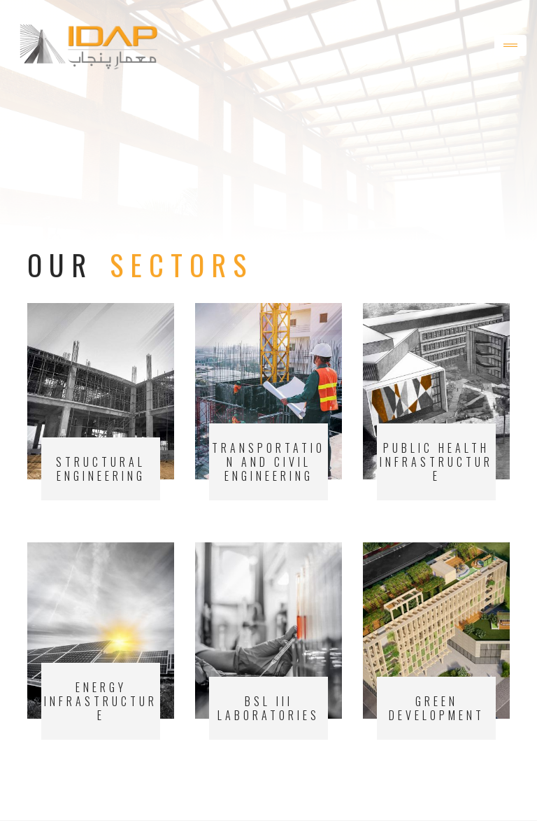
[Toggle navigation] (510, 45)
